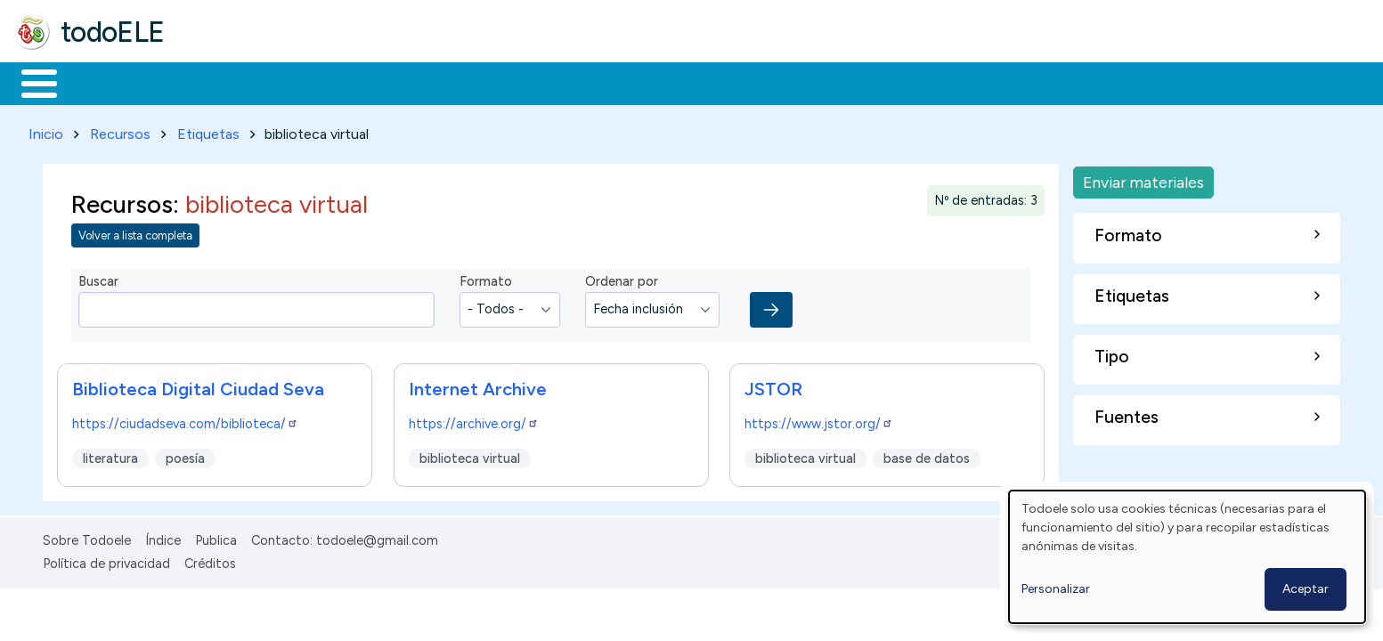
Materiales (99, 82)
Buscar (731, 82)
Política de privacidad (106, 560)
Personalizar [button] (1055, 588)
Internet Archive (478, 385)
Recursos (120, 130)
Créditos (210, 560)
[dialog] (1187, 557)
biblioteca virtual (469, 455)
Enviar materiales (1143, 178)
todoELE (113, 32)
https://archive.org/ (474, 420)
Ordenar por (621, 279)
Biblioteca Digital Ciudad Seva (198, 385)
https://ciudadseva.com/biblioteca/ (185, 420)
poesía (185, 455)
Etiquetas (208, 130)
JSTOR (773, 385)
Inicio (29, 82)
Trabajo (321, 82)
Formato (486, 279)
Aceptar (1305, 588)
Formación (214, 82)
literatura (110, 455)
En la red (421, 82)
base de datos (927, 455)
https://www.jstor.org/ (818, 420)
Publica (216, 537)
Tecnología (532, 82)
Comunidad (651, 82)
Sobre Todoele (87, 537)
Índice (163, 537)
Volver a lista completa (135, 232)
